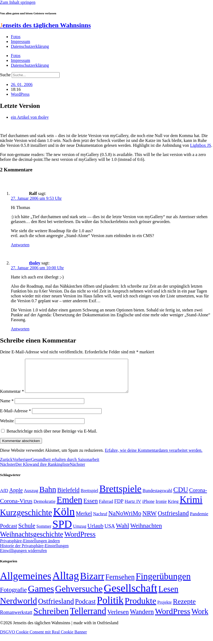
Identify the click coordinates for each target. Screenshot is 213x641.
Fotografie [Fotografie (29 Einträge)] (13, 596)
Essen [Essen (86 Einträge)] (90, 507)
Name (7, 407)
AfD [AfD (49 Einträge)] (4, 497)
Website (7, 427)
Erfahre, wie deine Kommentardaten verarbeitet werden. (153, 456)
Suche (5, 74)
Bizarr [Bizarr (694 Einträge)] (92, 582)
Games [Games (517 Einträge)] (41, 595)
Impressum (20, 41)
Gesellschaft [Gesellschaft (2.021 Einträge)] (130, 595)
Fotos (16, 36)
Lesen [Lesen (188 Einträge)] (168, 595)
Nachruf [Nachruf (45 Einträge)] (100, 520)
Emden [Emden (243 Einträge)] (69, 506)
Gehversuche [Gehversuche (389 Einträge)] (78, 595)
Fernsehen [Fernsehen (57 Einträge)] (120, 583)
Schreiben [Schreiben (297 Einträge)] (51, 617)
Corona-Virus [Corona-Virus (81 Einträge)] (16, 507)
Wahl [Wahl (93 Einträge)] (122, 532)
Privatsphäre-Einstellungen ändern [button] (30, 547)
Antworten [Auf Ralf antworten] (20, 245)
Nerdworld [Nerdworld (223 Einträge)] (18, 607)
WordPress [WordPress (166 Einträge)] (173, 617)
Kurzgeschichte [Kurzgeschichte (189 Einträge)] (26, 519)
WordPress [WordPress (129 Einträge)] (79, 541)
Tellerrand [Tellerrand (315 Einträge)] (88, 617)
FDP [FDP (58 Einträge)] (118, 507)
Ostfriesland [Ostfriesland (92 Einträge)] (173, 519)
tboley (34, 263)
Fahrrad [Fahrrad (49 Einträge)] (106, 507)
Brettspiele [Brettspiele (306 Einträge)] (120, 495)
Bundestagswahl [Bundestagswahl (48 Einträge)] (157, 497)
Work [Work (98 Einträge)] (199, 618)
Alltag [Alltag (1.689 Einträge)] (65, 582)
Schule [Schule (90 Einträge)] (26, 532)
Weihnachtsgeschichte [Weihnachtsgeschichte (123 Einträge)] (31, 541)
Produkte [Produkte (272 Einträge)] (140, 607)
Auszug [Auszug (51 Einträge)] (31, 497)
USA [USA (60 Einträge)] (110, 532)
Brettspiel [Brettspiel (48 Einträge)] (89, 497)
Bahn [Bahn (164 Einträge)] (47, 495)
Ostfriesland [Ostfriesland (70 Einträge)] (56, 608)
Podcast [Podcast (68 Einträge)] (8, 532)
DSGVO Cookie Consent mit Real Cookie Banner (43, 638)
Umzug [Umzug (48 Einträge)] (79, 532)
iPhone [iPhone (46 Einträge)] (148, 508)
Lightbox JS (200, 145)
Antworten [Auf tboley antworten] (20, 329)
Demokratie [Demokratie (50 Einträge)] (45, 507)
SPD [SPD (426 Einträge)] (62, 530)
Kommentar (12, 398)
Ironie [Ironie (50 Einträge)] (161, 507)
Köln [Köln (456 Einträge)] (64, 518)
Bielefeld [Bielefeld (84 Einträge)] (68, 496)
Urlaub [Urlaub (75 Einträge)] (96, 532)
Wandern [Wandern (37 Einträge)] (142, 618)
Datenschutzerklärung (30, 46)
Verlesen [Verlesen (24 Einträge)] (118, 618)
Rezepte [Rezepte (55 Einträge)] (184, 608)
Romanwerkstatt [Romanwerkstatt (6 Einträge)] (16, 619)
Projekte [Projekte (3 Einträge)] (164, 608)
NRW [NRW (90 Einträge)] (149, 519)
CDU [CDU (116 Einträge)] (180, 496)
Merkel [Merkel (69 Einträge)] (84, 520)
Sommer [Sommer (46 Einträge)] (43, 532)
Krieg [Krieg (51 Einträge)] (173, 507)
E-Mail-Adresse (15, 417)
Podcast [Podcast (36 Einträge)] (85, 608)
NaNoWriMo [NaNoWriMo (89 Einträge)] (124, 519)
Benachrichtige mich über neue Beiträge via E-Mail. (52, 437)
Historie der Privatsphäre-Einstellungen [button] (34, 552)
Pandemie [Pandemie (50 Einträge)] (199, 520)
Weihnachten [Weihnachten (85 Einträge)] (146, 532)
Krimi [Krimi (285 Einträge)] (191, 506)
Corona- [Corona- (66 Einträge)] (198, 497)
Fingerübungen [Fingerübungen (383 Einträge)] (163, 583)
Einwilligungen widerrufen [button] (23, 557)
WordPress (20, 94)
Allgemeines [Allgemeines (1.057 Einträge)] (25, 582)
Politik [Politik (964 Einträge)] (110, 606)
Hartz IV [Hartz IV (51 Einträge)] (133, 507)
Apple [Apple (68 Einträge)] (16, 497)
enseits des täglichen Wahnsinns (45, 25)
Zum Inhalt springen (18, 2)
